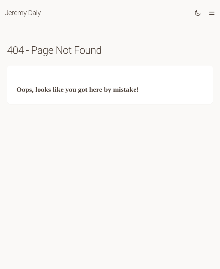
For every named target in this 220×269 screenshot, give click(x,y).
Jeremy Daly (23, 13)
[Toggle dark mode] (198, 13)
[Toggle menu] (212, 13)
